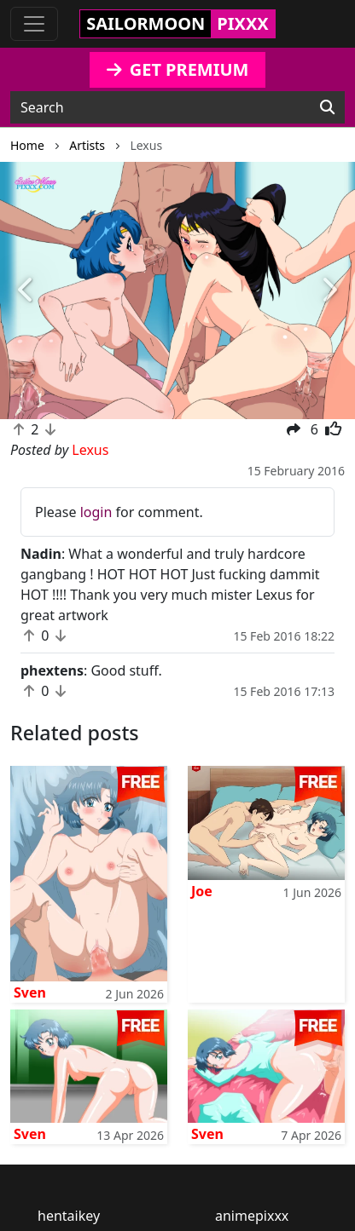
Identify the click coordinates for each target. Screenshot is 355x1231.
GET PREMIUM (178, 69)
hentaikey (69, 1215)
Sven (30, 992)
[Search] (327, 107)
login (96, 512)
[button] (26, 291)
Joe (201, 891)
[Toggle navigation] (34, 24)
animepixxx (251, 1215)
